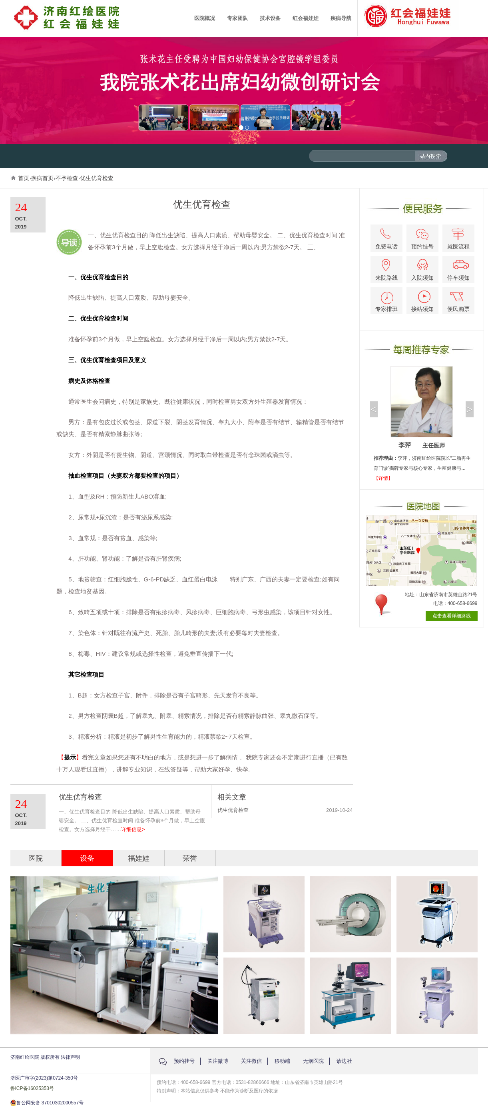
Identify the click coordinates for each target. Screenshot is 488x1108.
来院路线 (386, 270)
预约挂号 (422, 239)
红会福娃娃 (306, 18)
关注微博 (217, 1061)
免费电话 (386, 239)
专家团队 (237, 18)
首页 (23, 178)
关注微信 (251, 1061)
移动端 (282, 1061)
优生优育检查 (97, 178)
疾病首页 (42, 178)
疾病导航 (341, 18)
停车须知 (458, 270)
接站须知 (422, 301)
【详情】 (383, 478)
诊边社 (344, 1061)
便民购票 (458, 302)
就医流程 (458, 239)
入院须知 (422, 270)
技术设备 (270, 18)
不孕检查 (67, 178)
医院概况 (204, 18)
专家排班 (386, 302)
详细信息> (133, 829)
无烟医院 (313, 1061)
